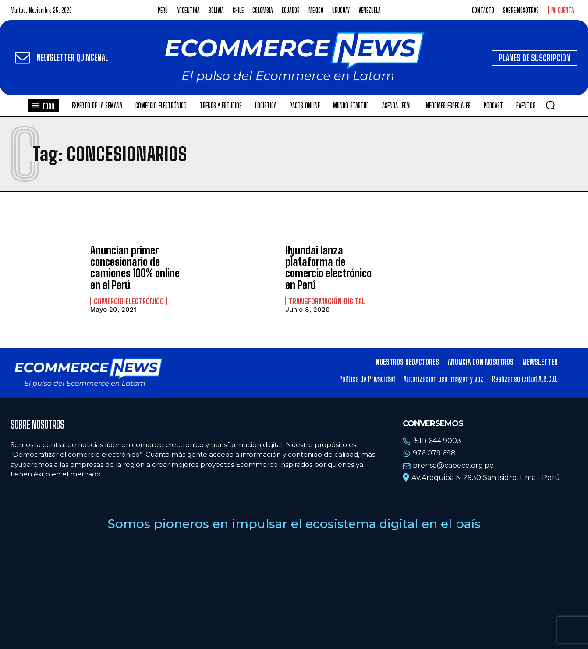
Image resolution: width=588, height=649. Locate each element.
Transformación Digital (327, 301)
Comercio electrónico (129, 301)
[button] (550, 105)
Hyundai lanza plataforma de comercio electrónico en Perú (328, 267)
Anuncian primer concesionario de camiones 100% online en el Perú (135, 267)
